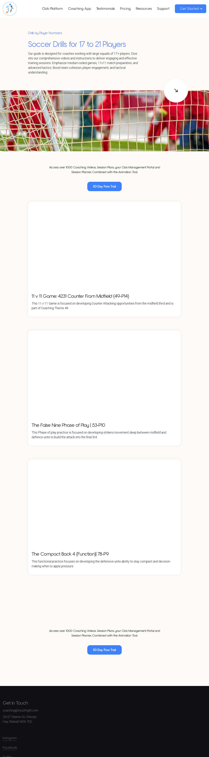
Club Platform (52, 8)
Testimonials (105, 8)
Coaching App (79, 8)
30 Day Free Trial (104, 186)
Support (163, 8)
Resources (144, 8)
